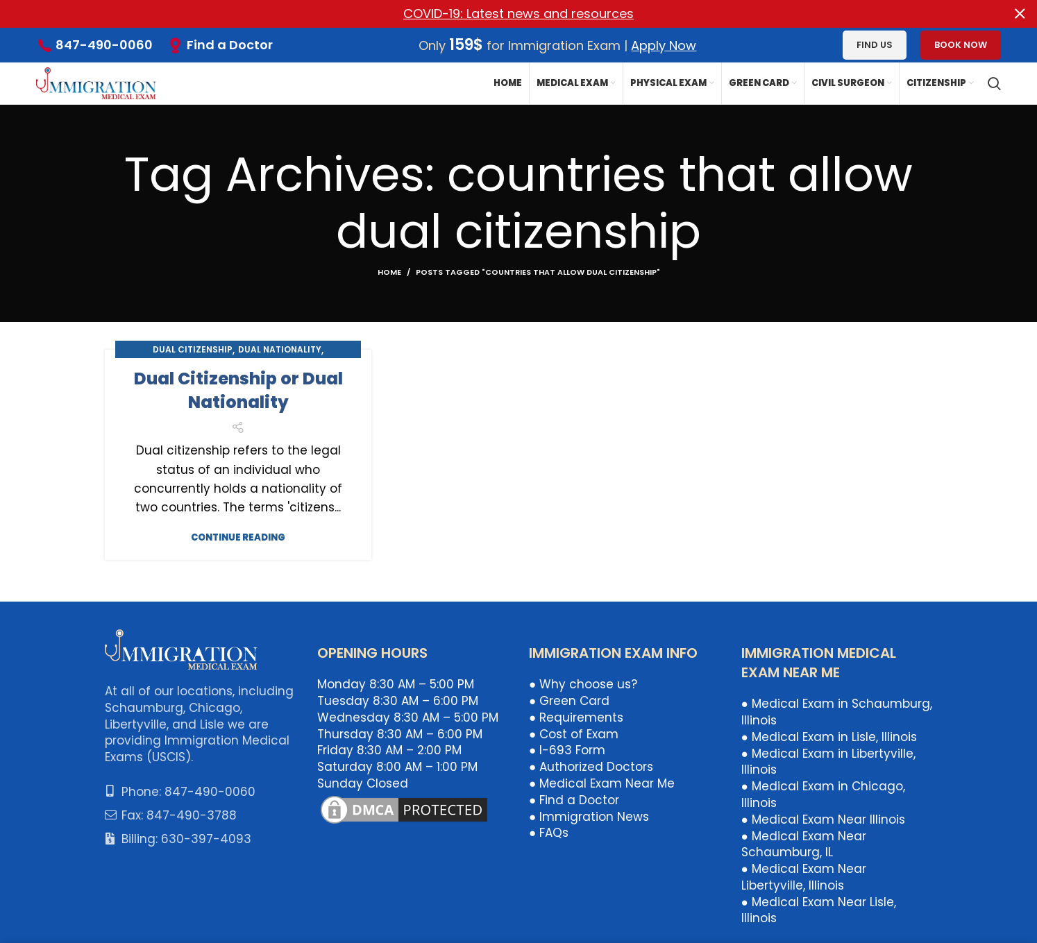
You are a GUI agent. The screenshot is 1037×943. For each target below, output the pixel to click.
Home (389, 272)
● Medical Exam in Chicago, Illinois (823, 794)
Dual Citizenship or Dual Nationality (238, 390)
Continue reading (238, 537)
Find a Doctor (230, 44)
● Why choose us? (583, 684)
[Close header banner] (1019, 14)
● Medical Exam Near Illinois (823, 819)
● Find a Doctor (574, 800)
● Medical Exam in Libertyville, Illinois (828, 761)
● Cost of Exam (573, 733)
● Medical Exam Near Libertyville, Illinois (803, 877)
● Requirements (576, 717)
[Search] (994, 83)
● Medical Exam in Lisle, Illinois (829, 737)
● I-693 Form (567, 750)
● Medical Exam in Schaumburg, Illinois (836, 712)
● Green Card (569, 701)
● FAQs (548, 832)
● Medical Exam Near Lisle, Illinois (818, 910)
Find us (875, 44)
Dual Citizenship (193, 349)
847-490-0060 (104, 44)
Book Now (960, 44)
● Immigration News (589, 816)
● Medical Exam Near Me (602, 783)
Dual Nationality (279, 349)
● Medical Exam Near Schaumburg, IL (803, 843)
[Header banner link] (497, 14)
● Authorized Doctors (591, 766)
